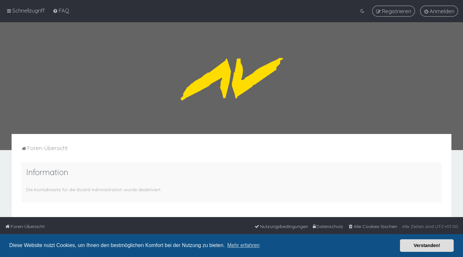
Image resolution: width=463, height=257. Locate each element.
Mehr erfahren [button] (243, 245)
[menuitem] (61, 10)
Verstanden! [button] (427, 245)
